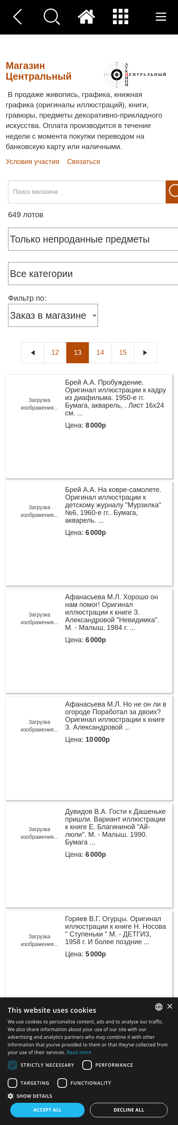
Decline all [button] (129, 1110)
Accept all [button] (47, 1110)
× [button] (169, 1007)
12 (55, 352)
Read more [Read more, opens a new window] (79, 1052)
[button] (89, 1095)
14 (100, 352)
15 (123, 352)
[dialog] (89, 1061)
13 (78, 352)
